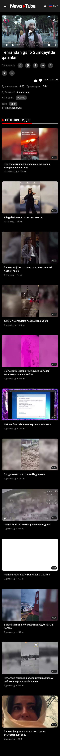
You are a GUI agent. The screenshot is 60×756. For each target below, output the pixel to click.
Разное (21, 97)
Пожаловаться (12, 107)
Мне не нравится (40, 80)
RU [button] (52, 5)
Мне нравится (35, 80)
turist (13, 103)
